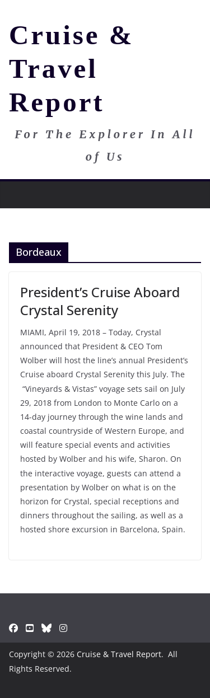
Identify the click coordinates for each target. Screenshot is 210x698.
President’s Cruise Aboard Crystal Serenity (100, 300)
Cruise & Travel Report (71, 69)
